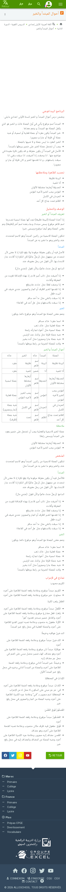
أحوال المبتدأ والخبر (38, 28)
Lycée (8, 790)
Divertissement (13, 827)
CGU (49, 878)
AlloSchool (22, 887)
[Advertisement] (33, 69)
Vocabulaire (11, 831)
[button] (48, 4)
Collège (9, 786)
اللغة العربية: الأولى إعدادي (41, 24)
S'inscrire (35, 878)
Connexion (15, 878)
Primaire (9, 782)
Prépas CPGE (12, 822)
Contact (29, 881)
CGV (57, 878)
